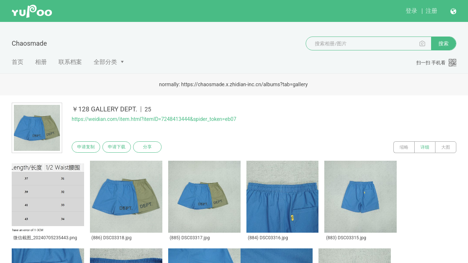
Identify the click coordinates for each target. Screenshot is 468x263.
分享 (152, 147)
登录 (411, 10)
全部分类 (105, 61)
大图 (445, 147)
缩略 (404, 147)
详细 (424, 147)
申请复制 (87, 147)
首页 (17, 61)
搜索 (443, 43)
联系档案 (70, 61)
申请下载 (120, 147)
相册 (41, 61)
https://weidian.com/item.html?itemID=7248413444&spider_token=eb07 (154, 119)
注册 (431, 10)
